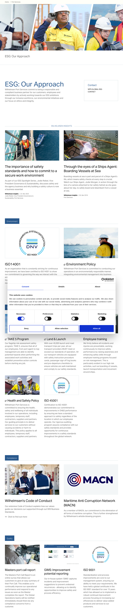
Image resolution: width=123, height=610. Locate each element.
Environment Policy (81, 264)
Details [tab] (61, 287)
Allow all (96, 328)
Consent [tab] (25, 287)
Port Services (16, 2)
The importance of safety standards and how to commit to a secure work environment (31, 170)
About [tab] (97, 287)
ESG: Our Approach (17, 56)
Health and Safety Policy (23, 400)
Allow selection (61, 328)
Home (7, 2)
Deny (26, 328)
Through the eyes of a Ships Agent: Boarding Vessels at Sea (90, 168)
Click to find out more (17, 517)
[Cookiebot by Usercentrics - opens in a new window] (103, 280)
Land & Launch (56, 339)
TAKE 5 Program (18, 339)
